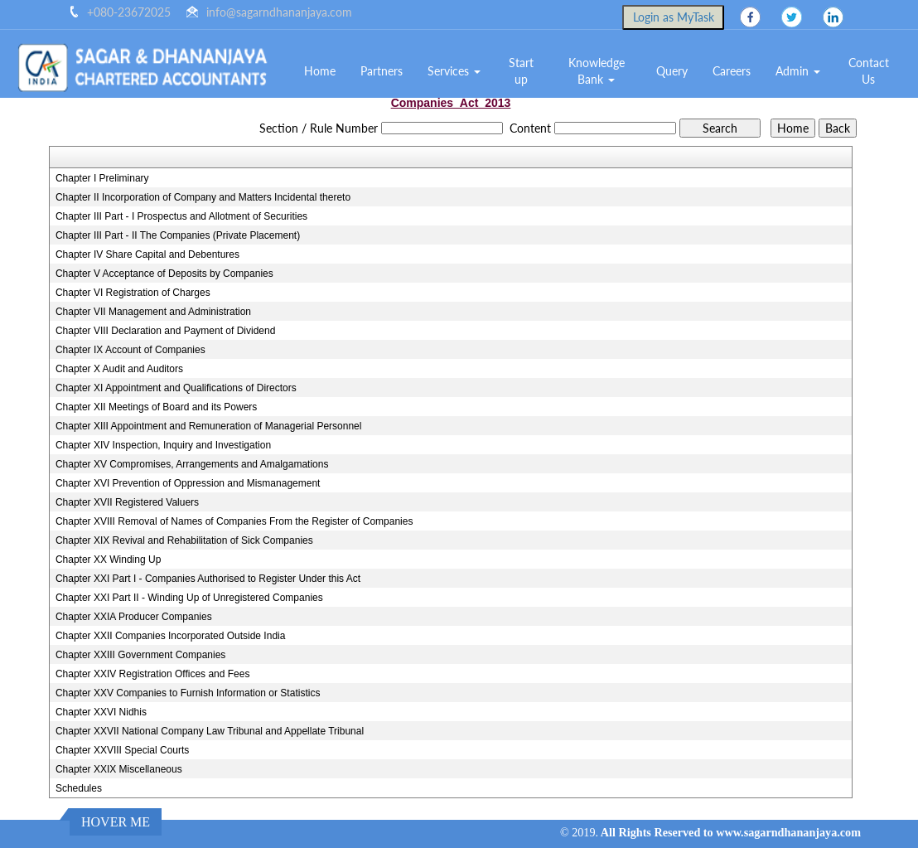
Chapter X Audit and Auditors (119, 369)
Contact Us (868, 71)
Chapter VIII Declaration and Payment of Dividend (165, 331)
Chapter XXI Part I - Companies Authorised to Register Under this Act (208, 578)
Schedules (79, 788)
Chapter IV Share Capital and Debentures (147, 254)
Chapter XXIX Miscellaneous (119, 769)
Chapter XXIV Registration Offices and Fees (153, 674)
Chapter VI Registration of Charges (133, 292)
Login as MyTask (673, 17)
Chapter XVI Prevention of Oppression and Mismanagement (188, 483)
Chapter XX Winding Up (108, 559)
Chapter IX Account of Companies (130, 350)
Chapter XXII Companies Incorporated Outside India (171, 636)
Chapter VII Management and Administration (153, 311)
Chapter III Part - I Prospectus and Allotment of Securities (181, 216)
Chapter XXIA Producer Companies (134, 617)
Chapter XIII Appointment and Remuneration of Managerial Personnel (209, 426)
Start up (521, 71)
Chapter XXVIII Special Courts (122, 750)
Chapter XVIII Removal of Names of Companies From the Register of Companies (234, 521)
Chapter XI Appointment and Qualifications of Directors (176, 388)
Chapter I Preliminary (102, 178)
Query (672, 71)
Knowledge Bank (596, 71)
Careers (732, 71)
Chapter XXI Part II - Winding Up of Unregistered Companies (189, 597)
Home (320, 71)
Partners (381, 71)
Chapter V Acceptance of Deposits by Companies (164, 273)
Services (454, 71)
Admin (797, 71)
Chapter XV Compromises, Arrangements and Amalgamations (192, 464)
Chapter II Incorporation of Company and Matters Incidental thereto (203, 197)
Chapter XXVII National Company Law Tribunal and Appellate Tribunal (210, 731)
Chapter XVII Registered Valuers (127, 502)
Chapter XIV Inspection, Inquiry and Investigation (163, 445)
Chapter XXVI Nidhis (101, 712)
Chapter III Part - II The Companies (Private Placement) (178, 235)
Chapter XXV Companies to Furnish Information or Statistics (188, 693)
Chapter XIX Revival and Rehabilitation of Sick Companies (184, 540)
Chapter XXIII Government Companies (140, 655)
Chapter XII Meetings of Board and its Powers (156, 407)
